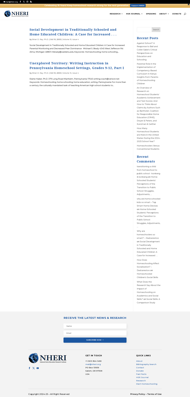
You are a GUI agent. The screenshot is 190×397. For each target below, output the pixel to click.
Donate (176, 14)
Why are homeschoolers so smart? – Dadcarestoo (148, 234)
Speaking (151, 14)
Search (156, 30)
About (163, 14)
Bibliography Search (146, 364)
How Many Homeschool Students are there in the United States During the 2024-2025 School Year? (148, 135)
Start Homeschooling (147, 384)
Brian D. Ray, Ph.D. (40, 39)
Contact (140, 367)
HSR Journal (133, 14)
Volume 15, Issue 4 (71, 39)
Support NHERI (137, 6)
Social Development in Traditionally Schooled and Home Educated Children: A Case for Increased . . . (148, 248)
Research (115, 14)
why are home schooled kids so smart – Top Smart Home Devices (148, 202)
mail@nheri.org (93, 364)
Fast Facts (141, 374)
